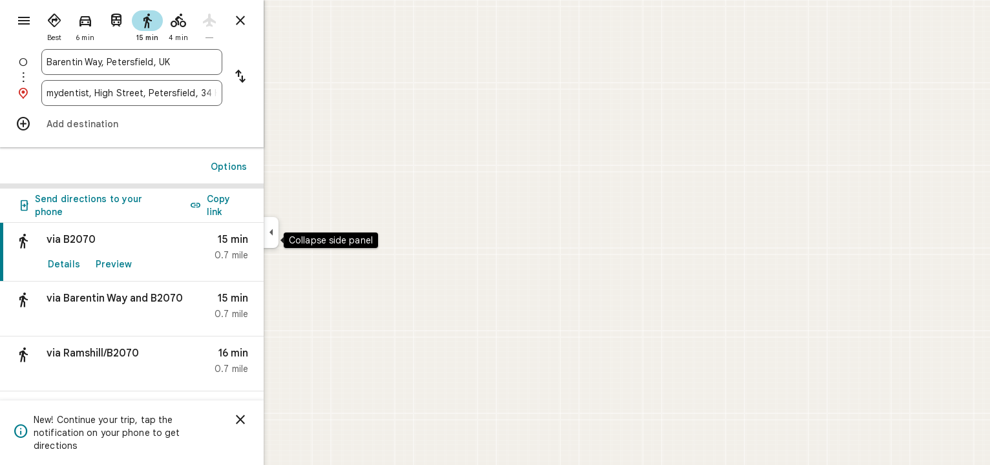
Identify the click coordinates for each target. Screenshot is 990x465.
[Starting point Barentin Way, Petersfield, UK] (178, 62)
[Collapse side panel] (317, 232)
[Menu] (23, 22)
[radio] (100, 24)
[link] (178, 252)
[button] (178, 309)
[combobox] (178, 62)
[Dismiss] (287, 420)
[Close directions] (286, 20)
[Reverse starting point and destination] (287, 77)
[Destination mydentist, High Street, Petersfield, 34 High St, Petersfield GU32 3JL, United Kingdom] (178, 93)
